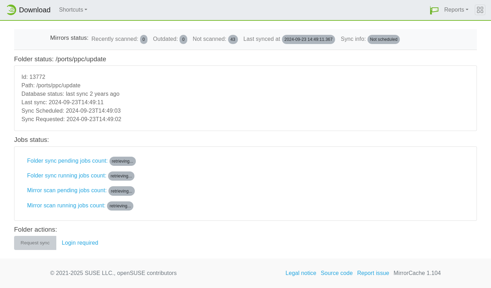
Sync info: (370, 39)
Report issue (373, 273)
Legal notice (300, 273)
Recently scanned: (119, 39)
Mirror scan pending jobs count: (81, 190)
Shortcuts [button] (71, 10)
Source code (337, 273)
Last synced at (289, 39)
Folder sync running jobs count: (80, 176)
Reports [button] (454, 10)
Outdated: (170, 39)
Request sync (35, 242)
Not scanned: (215, 39)
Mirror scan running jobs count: (80, 206)
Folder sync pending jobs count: (81, 161)
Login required (80, 243)
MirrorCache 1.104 (417, 273)
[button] (434, 10)
